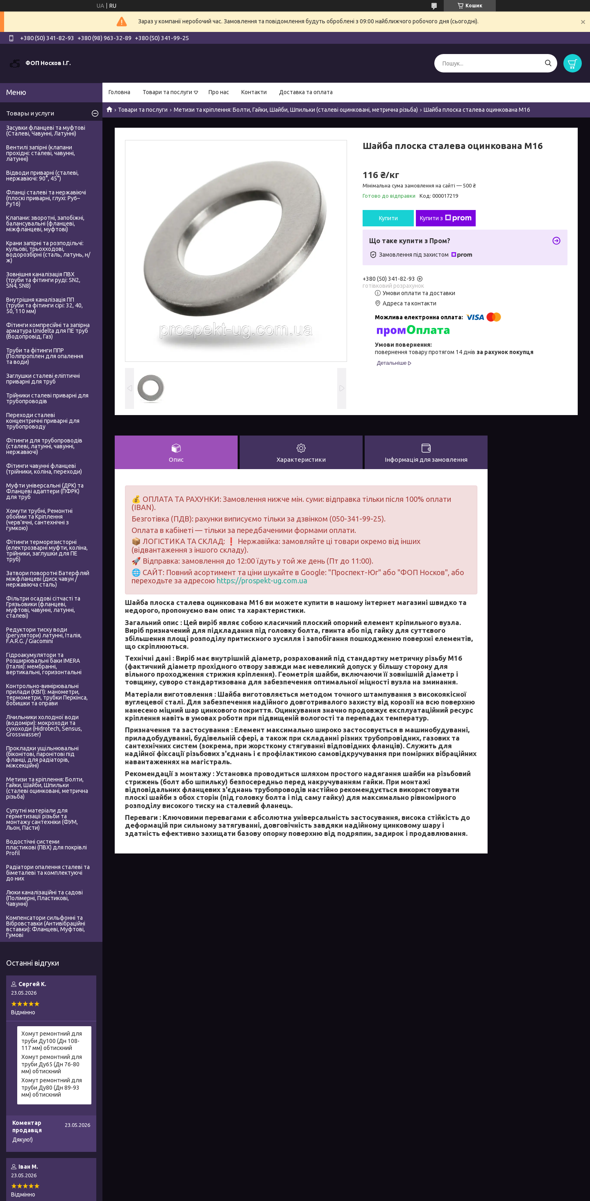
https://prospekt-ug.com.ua (262, 580)
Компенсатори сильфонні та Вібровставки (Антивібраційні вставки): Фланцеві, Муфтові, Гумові (45, 926)
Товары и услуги (30, 113)
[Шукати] (548, 63)
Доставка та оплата (306, 92)
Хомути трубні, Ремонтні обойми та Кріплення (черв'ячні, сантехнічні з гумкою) (39, 519)
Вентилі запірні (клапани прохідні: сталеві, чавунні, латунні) (40, 153)
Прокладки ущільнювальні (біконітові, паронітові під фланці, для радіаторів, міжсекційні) (42, 757)
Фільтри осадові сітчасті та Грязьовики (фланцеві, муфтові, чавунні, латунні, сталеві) (43, 607)
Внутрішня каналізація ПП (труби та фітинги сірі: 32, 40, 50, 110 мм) (44, 305)
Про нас (219, 92)
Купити (388, 218)
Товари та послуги (167, 92)
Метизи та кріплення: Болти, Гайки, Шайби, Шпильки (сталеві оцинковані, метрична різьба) (296, 109)
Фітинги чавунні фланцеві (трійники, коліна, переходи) (44, 469)
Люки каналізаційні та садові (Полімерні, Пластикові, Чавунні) (44, 898)
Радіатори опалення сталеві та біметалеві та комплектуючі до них (48, 873)
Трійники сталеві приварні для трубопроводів (47, 398)
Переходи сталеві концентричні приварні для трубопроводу (42, 421)
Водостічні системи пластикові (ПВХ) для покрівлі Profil (46, 847)
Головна (119, 92)
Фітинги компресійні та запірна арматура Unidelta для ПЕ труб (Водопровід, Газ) (48, 331)
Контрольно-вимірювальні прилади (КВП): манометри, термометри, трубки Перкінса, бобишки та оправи (47, 695)
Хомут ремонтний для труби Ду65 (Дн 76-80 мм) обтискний (51, 1064)
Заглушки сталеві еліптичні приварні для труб (43, 378)
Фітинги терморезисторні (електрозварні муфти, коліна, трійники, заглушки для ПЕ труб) (47, 550)
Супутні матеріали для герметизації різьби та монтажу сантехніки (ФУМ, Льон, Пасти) (42, 819)
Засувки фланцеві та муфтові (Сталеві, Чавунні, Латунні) (45, 130)
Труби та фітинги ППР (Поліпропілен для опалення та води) (44, 356)
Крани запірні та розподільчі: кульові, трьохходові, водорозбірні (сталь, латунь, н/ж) (48, 252)
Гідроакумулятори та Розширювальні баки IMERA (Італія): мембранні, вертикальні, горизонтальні (44, 663)
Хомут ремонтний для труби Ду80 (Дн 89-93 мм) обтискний (51, 1087)
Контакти (254, 92)
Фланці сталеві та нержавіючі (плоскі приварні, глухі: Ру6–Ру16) (46, 198)
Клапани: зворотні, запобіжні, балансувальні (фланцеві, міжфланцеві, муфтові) (45, 223)
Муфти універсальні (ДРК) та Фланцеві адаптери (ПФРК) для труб (45, 491)
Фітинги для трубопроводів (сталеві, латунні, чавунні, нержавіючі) (44, 446)
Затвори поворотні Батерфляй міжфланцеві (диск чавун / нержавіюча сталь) (47, 579)
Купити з (446, 218)
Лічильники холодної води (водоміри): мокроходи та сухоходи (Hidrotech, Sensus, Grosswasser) (44, 726)
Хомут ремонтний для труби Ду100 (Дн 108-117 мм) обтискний (51, 1040)
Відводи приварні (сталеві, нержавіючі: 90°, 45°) (42, 175)
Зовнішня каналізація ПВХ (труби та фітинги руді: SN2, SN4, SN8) (43, 280)
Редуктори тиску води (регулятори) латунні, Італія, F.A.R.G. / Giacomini (44, 635)
